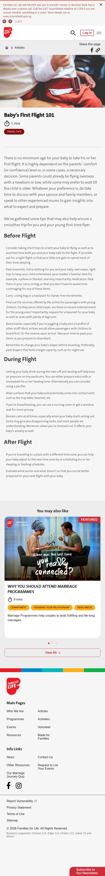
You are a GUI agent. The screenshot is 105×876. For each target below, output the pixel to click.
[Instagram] (19, 786)
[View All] (52, 653)
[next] (11, 21)
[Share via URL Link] (97, 50)
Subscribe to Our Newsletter (87, 871)
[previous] (5, 21)
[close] (101, 4)
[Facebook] (9, 785)
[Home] (7, 47)
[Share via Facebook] (92, 50)
